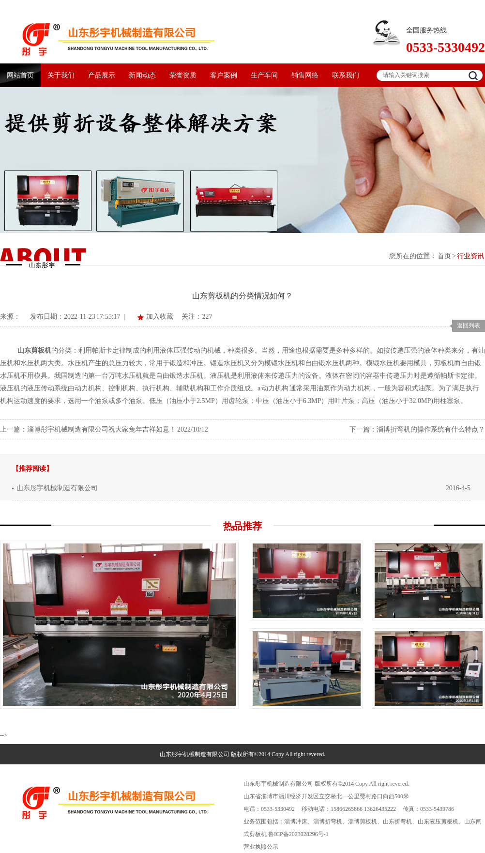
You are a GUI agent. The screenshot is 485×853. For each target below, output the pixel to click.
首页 (444, 256)
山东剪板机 (34, 350)
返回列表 (468, 325)
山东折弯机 (397, 821)
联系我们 (345, 75)
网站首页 (20, 75)
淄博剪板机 (362, 821)
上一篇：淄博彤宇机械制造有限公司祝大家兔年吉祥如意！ (88, 429)
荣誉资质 (183, 75)
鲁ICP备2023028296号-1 (298, 834)
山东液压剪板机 (438, 821)
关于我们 (61, 75)
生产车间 (264, 75)
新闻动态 (142, 75)
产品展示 (101, 75)
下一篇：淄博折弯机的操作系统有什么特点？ (417, 429)
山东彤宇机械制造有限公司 (57, 488)
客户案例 (223, 75)
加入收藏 (159, 316)
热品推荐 (242, 526)
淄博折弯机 (327, 821)
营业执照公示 (260, 846)
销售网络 (304, 75)
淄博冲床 (295, 821)
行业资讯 (470, 256)
